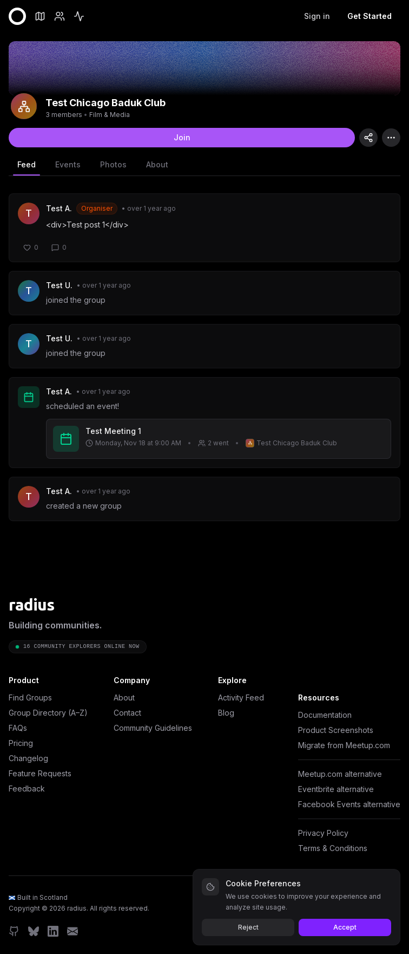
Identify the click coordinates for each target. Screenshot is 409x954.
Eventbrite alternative (336, 789)
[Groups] (40, 16)
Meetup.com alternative (340, 773)
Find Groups (30, 697)
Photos (113, 164)
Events (68, 164)
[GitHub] (14, 931)
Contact (127, 712)
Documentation (325, 714)
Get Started (369, 16)
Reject (248, 927)
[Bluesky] (33, 931)
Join (182, 137)
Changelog (28, 758)
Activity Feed (241, 697)
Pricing (21, 743)
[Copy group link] (368, 137)
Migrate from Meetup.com (344, 745)
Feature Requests (40, 773)
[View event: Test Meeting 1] (218, 439)
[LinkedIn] (53, 931)
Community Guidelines (153, 727)
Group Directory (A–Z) (48, 712)
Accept (345, 927)
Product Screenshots (335, 730)
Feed (26, 168)
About (157, 164)
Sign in (317, 16)
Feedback (27, 788)
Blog (226, 712)
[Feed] (79, 16)
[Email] (72, 931)
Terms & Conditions (332, 848)
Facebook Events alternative (349, 804)
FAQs (18, 727)
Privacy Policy (323, 833)
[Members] (59, 16)
